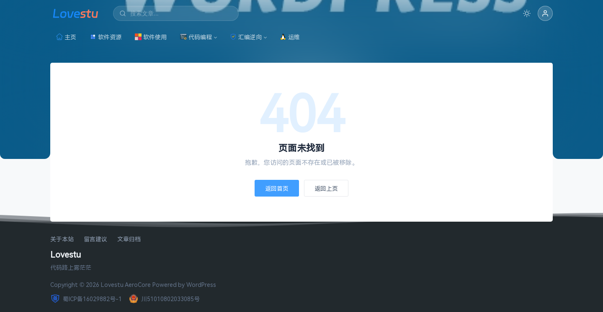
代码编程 (196, 37)
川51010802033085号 (164, 299)
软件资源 (105, 37)
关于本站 (62, 239)
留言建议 (95, 239)
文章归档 (129, 239)
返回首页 (277, 188)
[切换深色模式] (526, 13)
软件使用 (151, 37)
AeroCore (138, 285)
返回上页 (326, 188)
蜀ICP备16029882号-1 (86, 299)
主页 (66, 37)
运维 (290, 37)
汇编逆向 (246, 37)
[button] (545, 13)
